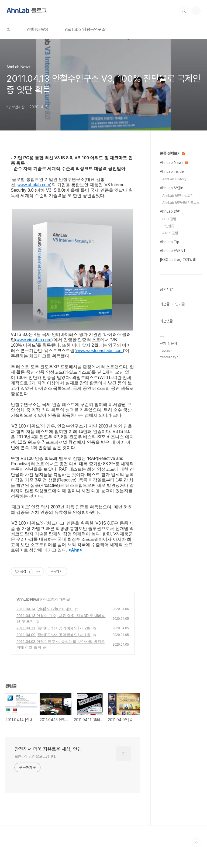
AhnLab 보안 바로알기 (178, 196)
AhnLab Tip (169, 242)
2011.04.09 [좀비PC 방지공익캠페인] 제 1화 (53, 635)
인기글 (180, 304)
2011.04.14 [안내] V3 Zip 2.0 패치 (44, 609)
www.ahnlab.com (34, 185)
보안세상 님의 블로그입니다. (35, 756)
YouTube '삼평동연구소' (85, 29)
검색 (184, 11)
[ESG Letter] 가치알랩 (178, 259)
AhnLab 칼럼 (170, 211)
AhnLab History (174, 179)
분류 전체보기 (172, 153)
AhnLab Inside (172, 171)
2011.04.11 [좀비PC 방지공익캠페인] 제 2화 (53, 628)
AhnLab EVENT (173, 251)
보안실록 (168, 226)
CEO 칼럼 (169, 219)
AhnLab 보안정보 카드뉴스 (180, 203)
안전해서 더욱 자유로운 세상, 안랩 (48, 749)
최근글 (165, 304)
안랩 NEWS (37, 29)
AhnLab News (28, 599)
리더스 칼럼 (170, 233)
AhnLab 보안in (171, 188)
